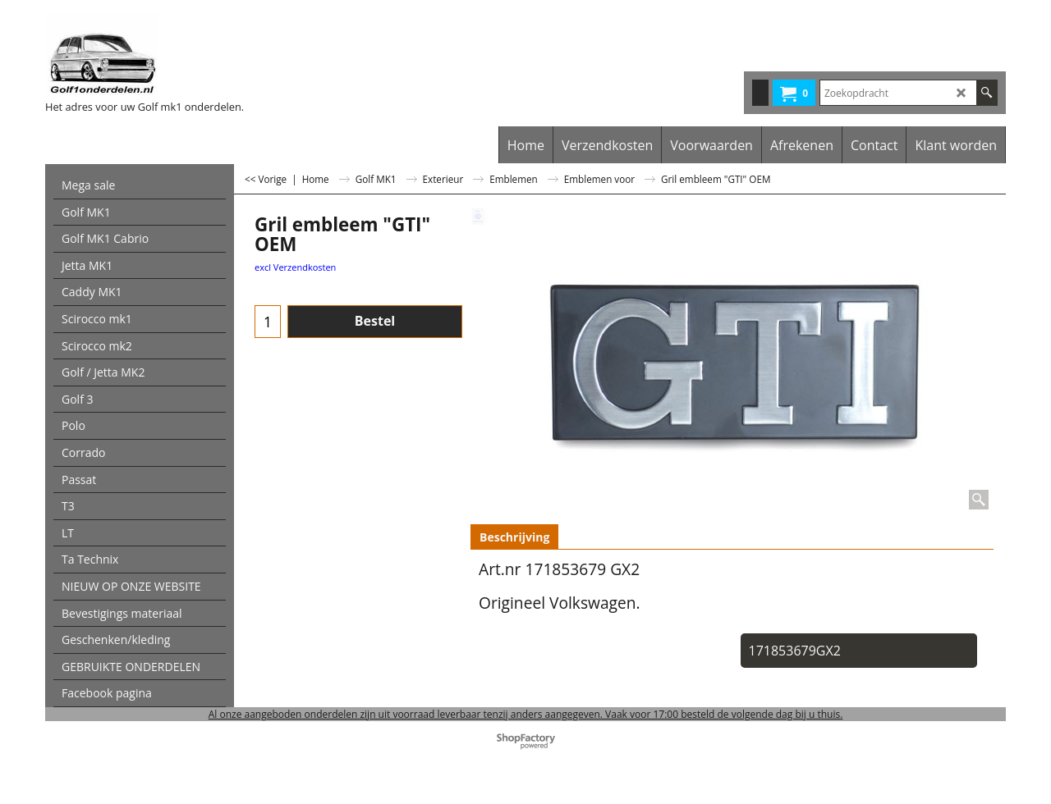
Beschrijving (514, 537)
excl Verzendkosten (295, 267)
